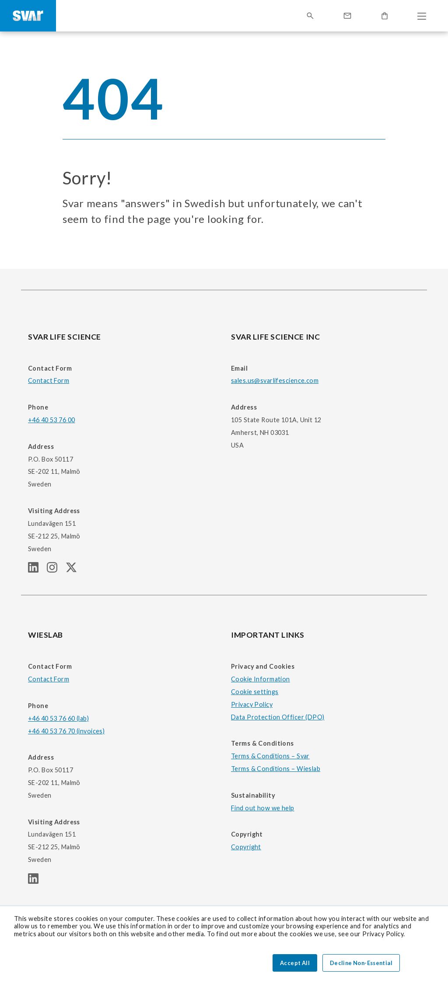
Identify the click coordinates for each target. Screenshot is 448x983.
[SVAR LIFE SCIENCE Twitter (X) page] (75, 570)
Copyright (246, 847)
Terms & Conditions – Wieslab (275, 768)
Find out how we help (262, 808)
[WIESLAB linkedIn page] (37, 881)
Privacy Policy (252, 704)
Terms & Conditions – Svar (270, 756)
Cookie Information (260, 679)
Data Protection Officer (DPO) (278, 717)
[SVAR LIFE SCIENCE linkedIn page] (37, 570)
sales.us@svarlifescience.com (274, 380)
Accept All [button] (295, 962)
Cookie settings (254, 691)
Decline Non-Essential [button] (361, 962)
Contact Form (48, 380)
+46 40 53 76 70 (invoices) (66, 731)
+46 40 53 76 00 (51, 420)
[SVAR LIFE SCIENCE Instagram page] (56, 570)
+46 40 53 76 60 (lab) (58, 718)
